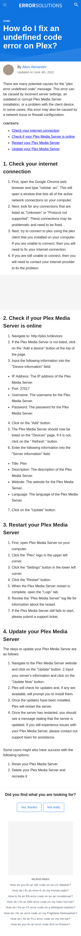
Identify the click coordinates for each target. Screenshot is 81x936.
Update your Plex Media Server (36, 149)
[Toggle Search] (76, 5)
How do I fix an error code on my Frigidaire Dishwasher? (40, 913)
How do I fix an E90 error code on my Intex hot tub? (40, 901)
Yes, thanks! (29, 807)
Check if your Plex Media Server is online (43, 136)
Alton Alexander (34, 67)
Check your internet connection (35, 130)
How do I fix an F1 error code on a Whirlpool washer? (40, 907)
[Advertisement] (40, 292)
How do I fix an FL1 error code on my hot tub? (40, 918)
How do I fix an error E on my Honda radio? (40, 890)
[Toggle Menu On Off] (5, 5)
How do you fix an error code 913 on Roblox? (40, 924)
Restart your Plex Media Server (36, 143)
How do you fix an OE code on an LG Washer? (40, 885)
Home (6, 21)
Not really (53, 807)
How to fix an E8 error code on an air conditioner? (40, 896)
